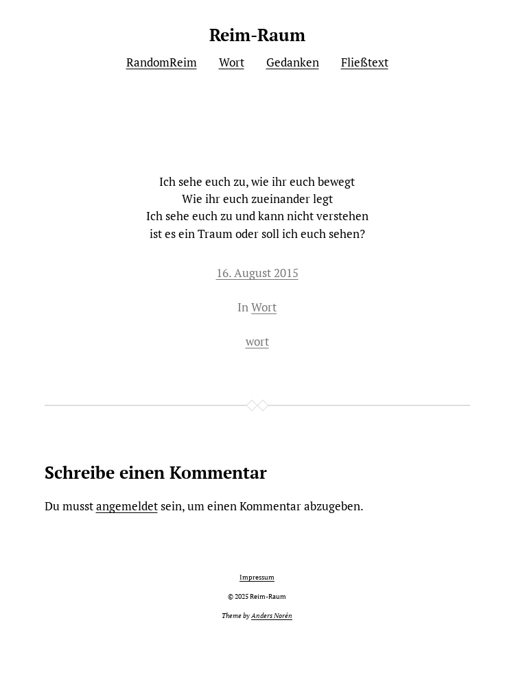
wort (257, 341)
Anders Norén (271, 615)
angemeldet (127, 506)
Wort (264, 307)
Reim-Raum (257, 34)
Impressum (257, 577)
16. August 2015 (257, 273)
